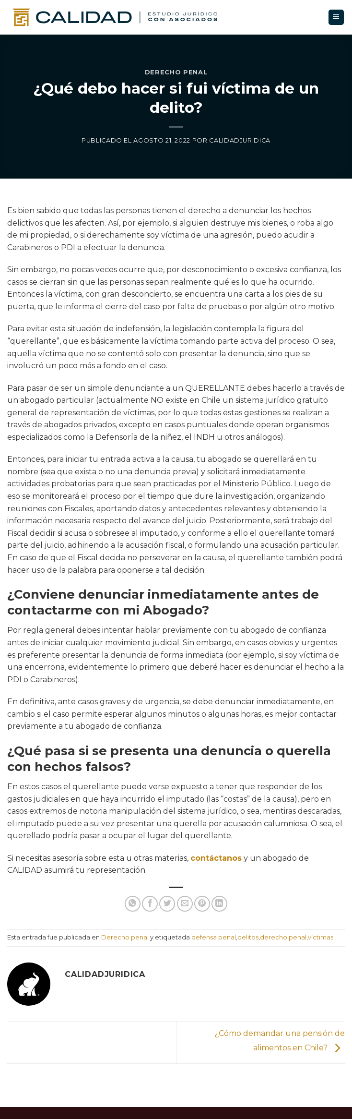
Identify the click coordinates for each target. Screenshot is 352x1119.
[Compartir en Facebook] (150, 904)
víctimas (320, 937)
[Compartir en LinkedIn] (219, 904)
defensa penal (213, 937)
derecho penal (283, 937)
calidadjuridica (239, 140)
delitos (247, 937)
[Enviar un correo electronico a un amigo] (185, 904)
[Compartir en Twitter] (167, 904)
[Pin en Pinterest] (202, 904)
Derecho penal (176, 72)
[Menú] (336, 17)
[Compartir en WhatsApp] (133, 904)
